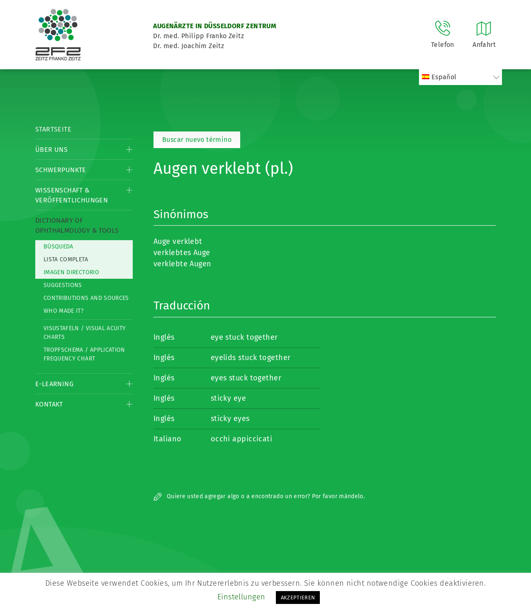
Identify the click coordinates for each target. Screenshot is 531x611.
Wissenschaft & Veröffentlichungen (71, 195)
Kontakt (49, 404)
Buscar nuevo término (196, 140)
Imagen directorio (71, 272)
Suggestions (63, 285)
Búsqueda (58, 246)
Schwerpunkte (60, 170)
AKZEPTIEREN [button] (298, 597)
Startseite (53, 129)
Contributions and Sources (86, 298)
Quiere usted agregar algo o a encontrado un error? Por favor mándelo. (259, 496)
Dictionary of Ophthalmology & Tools (77, 225)
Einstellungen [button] (241, 596)
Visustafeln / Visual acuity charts (85, 333)
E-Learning (54, 384)
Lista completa (66, 259)
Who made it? (63, 310)
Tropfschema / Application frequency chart (84, 354)
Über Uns (51, 149)
